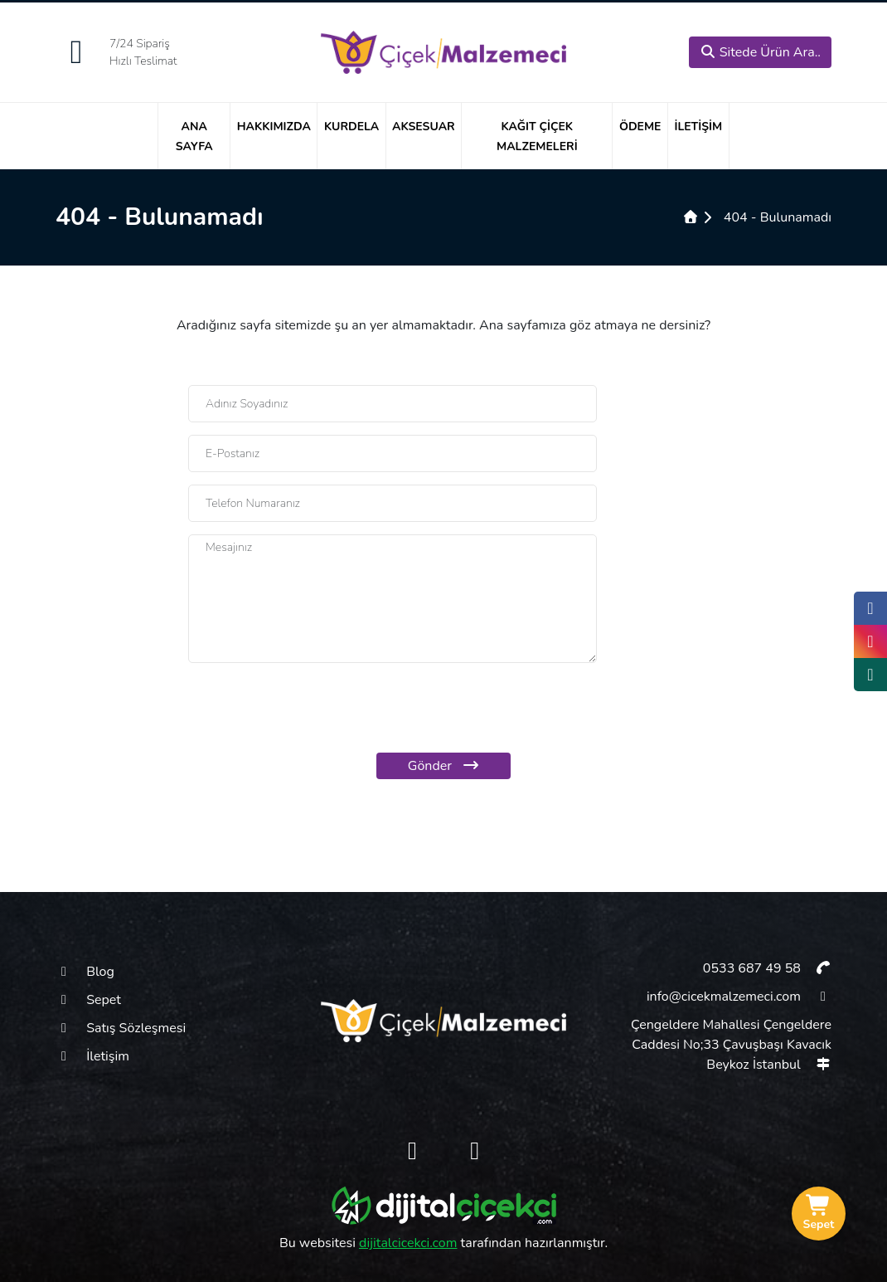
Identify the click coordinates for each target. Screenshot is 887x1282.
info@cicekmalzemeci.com (739, 996)
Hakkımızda (274, 126)
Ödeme (640, 126)
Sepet (88, 1000)
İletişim (698, 126)
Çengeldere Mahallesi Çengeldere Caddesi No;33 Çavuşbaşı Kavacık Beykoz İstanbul (731, 1045)
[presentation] (443, 707)
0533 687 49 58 (766, 968)
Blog (85, 972)
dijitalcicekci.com (408, 1243)
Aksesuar (423, 126)
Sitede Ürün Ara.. (760, 52)
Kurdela (351, 126)
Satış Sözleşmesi (121, 1028)
